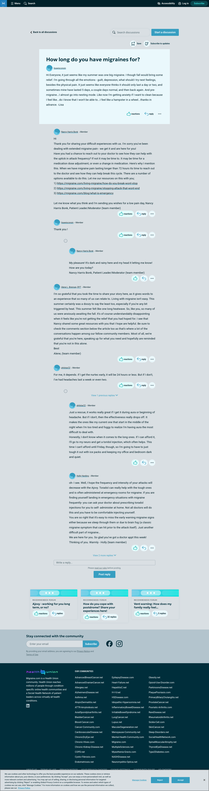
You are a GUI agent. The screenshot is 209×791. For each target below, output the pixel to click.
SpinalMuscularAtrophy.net (162, 742)
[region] (104, 780)
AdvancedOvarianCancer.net (89, 682)
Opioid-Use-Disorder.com (161, 682)
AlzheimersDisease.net (87, 692)
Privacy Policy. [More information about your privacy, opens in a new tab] (24, 788)
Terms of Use (32, 654)
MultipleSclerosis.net (122, 747)
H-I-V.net (116, 692)
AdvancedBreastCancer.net (89, 677)
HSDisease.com (120, 697)
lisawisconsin (60, 68)
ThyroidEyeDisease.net (160, 747)
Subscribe (199, 3)
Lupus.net (117, 722)
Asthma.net (81, 697)
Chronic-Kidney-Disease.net (89, 747)
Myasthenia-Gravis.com (124, 752)
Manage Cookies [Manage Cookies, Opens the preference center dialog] (139, 780)
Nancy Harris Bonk (69, 132)
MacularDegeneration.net (125, 727)
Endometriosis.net (84, 762)
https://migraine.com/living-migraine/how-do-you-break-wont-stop (97, 183)
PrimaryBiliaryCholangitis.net (164, 697)
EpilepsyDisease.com (123, 677)
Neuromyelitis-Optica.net (124, 762)
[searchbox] (133, 32)
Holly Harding (83, 476)
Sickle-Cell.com (157, 722)
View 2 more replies (104, 555)
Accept (181, 780)
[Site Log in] (183, 3)
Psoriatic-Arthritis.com (160, 707)
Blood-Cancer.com (84, 722)
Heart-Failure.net (120, 682)
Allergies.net (81, 687)
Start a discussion (165, 32)
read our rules (100, 568)
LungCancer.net (120, 717)
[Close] (204, 780)
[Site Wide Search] (29, 3)
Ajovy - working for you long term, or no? (51, 605)
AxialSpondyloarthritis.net (88, 712)
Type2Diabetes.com (159, 752)
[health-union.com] (42, 671)
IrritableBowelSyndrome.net (126, 712)
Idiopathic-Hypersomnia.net (126, 702)
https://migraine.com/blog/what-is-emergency (85, 193)
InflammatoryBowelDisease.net (128, 707)
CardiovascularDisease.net (88, 732)
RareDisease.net (157, 712)
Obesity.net (154, 677)
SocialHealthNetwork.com (162, 737)
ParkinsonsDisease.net (160, 687)
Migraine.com (119, 742)
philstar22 (65, 368)
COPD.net (80, 752)
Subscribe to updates (157, 43)
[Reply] (149, 114)
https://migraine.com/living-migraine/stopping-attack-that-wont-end (98, 188)
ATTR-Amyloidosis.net (86, 707)
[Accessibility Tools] (166, 3)
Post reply (104, 574)
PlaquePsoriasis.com (160, 692)
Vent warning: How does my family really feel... (153, 605)
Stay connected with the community (54, 636)
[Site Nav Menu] (15, 3)
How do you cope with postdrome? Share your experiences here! (99, 607)
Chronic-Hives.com (84, 742)
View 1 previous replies (104, 395)
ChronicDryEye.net (84, 737)
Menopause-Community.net (126, 732)
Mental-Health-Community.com (128, 737)
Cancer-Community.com (87, 727)
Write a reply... (64, 562)
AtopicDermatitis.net (85, 702)
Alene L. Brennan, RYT (71, 287)
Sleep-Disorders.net (159, 732)
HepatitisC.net (119, 687)
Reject (160, 780)
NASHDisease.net (121, 756)
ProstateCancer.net (159, 702)
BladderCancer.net (84, 717)
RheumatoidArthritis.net (161, 717)
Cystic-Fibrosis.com (85, 756)
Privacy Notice (83, 651)
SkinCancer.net (156, 727)
